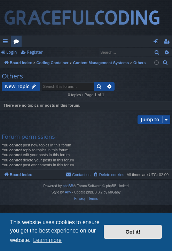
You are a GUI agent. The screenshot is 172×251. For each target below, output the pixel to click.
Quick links (7, 42)
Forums (18, 42)
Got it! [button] (133, 232)
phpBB (68, 186)
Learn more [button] (47, 240)
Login (11, 52)
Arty (68, 192)
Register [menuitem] (168, 42)
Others (12, 76)
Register (34, 52)
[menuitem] (165, 63)
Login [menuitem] (157, 42)
